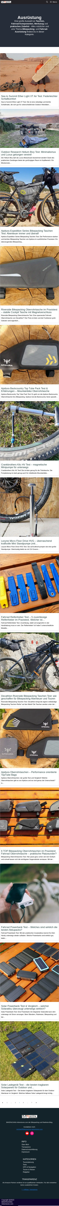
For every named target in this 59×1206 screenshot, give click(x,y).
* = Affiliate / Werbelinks (29, 1189)
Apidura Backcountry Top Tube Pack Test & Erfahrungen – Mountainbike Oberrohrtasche (25, 389)
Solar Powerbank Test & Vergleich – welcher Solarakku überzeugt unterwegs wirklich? (25, 1007)
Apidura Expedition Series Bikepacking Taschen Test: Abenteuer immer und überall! (27, 232)
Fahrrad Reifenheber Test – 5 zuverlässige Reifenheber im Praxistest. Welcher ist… (24, 618)
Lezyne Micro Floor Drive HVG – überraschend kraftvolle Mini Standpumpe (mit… (26, 542)
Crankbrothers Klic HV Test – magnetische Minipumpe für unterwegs (24, 466)
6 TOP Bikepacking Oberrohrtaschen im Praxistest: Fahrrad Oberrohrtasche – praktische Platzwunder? (29, 852)
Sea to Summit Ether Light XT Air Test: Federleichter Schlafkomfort (29, 97)
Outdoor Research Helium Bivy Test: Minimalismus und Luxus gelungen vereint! (28, 153)
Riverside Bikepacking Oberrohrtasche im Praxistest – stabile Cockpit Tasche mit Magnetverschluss (29, 311)
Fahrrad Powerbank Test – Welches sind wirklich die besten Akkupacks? (29, 928)
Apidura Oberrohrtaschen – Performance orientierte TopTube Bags (29, 773)
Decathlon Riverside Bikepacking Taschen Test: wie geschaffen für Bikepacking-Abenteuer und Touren (29, 697)
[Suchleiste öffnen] (47, 2)
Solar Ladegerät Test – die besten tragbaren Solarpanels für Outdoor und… (25, 1086)
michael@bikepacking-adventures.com (29, 1129)
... (11, 1102)
